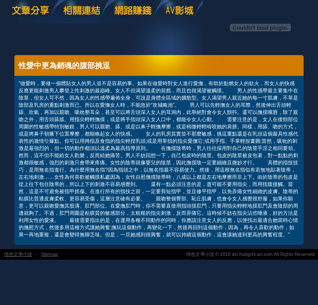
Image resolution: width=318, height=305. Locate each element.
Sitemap (49, 254)
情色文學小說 (18, 254)
